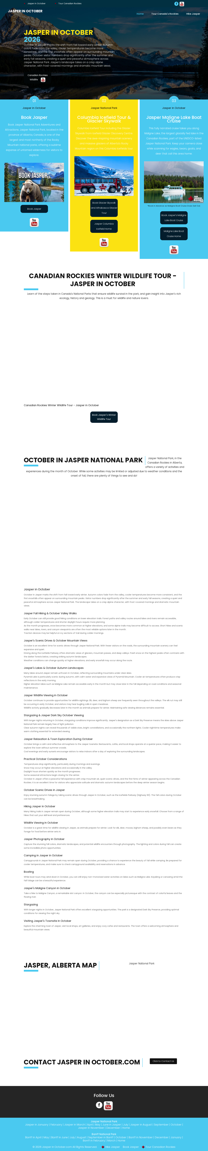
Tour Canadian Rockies (68, 3)
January (176, 1137)
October (176, 1124)
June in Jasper (112, 1124)
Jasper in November (91, 1128)
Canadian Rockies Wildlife (38, 78)
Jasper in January (36, 1124)
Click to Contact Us (163, 1061)
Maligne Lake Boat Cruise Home (174, 234)
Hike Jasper (193, 13)
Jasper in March (74, 1124)
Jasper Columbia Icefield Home (104, 226)
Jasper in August (141, 1124)
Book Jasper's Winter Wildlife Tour (104, 417)
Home (140, 13)
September (161, 1124)
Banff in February (94, 1140)
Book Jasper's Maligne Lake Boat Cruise (173, 218)
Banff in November (141, 1137)
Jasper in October (34, 3)
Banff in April (33, 1137)
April (90, 1124)
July (125, 1124)
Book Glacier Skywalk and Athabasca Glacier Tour (104, 208)
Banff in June (59, 1137)
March (111, 1140)
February (56, 1124)
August (81, 1137)
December (113, 1128)
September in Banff (100, 1137)
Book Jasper (34, 209)
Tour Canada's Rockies (165, 13)
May (97, 1124)
